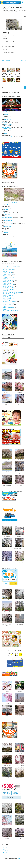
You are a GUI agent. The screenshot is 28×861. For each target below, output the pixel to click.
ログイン (5, 847)
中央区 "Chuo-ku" (7, 272)
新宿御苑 (6, 209)
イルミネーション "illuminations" (11, 266)
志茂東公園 (23, 60)
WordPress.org (6, 852)
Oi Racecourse (5, 118)
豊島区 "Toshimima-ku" (9, 307)
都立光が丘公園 (7, 226)
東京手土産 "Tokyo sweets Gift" (10, 289)
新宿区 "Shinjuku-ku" (8, 286)
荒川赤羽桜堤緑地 (6, 60)
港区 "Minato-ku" (7, 298)
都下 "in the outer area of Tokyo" (11, 310)
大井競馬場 (6, 114)
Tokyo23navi (17, 7)
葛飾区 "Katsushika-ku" (9, 306)
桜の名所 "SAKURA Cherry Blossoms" (12, 292)
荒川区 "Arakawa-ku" (8, 304)
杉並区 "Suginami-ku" (8, 287)
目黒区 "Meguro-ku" (8, 300)
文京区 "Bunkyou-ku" (8, 284)
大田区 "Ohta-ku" (7, 283)
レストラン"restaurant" (8, 269)
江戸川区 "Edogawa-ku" (9, 293)
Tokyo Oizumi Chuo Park (7, 223)
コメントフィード (7, 850)
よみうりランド (7, 119)
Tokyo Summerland (6, 127)
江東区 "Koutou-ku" (8, 295)
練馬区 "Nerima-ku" (8, 303)
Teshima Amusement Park (7, 136)
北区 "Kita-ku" (6, 275)
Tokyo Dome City (5, 132)
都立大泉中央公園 (8, 220)
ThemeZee (20, 858)
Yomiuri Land (4, 122)
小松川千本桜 (11, 202)
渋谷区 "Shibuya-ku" (8, 296)
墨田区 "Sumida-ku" (8, 281)
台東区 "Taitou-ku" (8, 278)
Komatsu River (17, 202)
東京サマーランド (8, 124)
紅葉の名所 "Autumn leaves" (10, 301)
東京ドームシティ (8, 128)
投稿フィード (6, 849)
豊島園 (5, 133)
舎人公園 (6, 233)
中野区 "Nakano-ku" (8, 274)
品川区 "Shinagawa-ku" (9, 280)
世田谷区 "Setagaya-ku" (9, 271)
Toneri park (4, 236)
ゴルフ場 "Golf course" (8, 268)
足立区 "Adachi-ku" (8, 309)
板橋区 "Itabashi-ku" (6, 35)
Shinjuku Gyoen (5, 212)
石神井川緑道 (7, 214)
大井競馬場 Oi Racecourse (8, 111)
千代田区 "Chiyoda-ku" (8, 277)
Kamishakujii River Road (7, 217)
